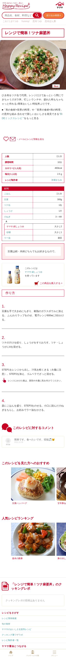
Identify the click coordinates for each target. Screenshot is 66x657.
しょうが (8, 211)
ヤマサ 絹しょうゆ (15, 226)
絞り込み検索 (52, 15)
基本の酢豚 (17, 558)
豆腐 (6, 199)
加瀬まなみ (56, 180)
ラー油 (7, 238)
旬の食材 (6, 624)
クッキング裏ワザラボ (12, 635)
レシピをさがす (10, 612)
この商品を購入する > (51, 283)
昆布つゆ (37, 21)
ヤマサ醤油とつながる (14, 646)
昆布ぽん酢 (50, 21)
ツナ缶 (7, 205)
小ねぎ (7, 217)
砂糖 (9, 232)
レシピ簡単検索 (9, 618)
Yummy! (25, 21)
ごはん (7, 193)
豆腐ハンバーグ (19, 503)
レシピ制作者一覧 (10, 640)
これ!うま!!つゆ (10, 21)
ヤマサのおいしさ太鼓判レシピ (16, 629)
